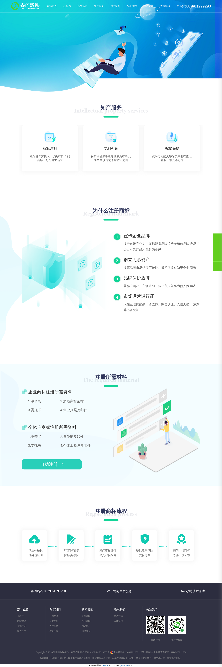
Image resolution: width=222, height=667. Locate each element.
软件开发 (21, 631)
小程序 (67, 6)
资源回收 (149, 6)
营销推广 (86, 626)
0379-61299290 (198, 6)
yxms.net (124, 665)
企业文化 (53, 621)
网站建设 (52, 6)
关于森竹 (182, 6)
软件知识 (86, 631)
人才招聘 (53, 626)
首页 (37, 6)
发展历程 (53, 631)
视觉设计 (21, 626)
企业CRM (131, 6)
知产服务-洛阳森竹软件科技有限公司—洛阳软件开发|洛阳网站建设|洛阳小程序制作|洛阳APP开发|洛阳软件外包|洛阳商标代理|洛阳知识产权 (25, 6)
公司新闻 (86, 616)
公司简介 (53, 616)
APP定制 (115, 6)
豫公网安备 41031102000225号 (127, 652)
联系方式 (118, 616)
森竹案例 (165, 6)
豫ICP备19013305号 (100, 652)
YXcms (104, 665)
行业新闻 (86, 621)
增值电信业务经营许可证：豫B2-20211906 (165, 652)
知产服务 (99, 6)
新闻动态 (82, 6)
